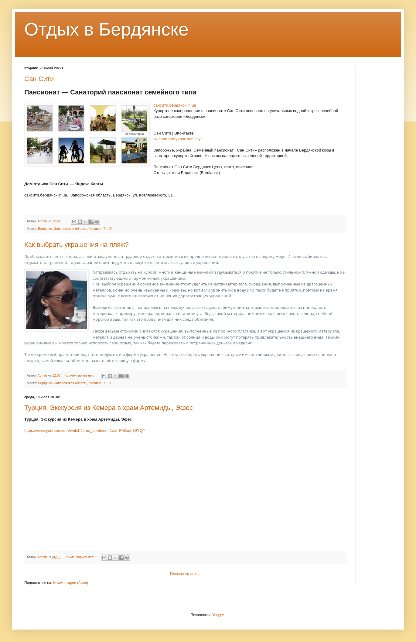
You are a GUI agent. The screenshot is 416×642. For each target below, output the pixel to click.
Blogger (217, 615)
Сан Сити (39, 79)
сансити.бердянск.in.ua (174, 105)
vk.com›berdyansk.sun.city (176, 139)
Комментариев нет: (80, 375)
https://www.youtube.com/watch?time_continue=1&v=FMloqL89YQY (84, 430)
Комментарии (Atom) (70, 583)
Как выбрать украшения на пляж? (76, 244)
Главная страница (185, 574)
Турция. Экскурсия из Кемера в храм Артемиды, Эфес (108, 407)
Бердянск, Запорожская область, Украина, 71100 (75, 229)
